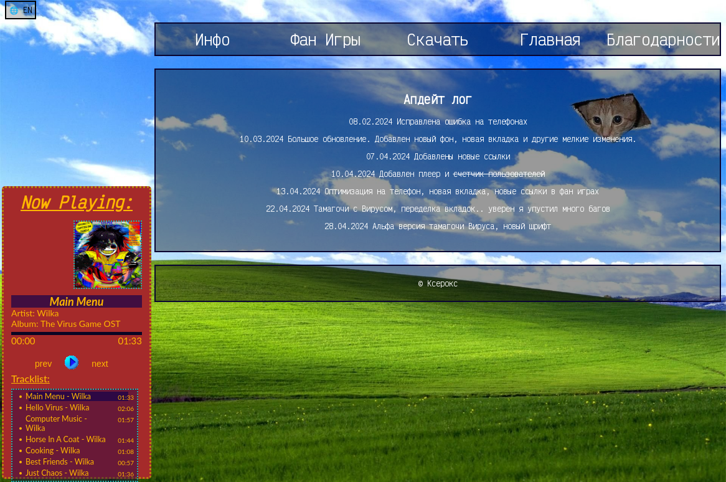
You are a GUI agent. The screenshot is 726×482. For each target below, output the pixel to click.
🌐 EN (20, 10)
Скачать (437, 39)
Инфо (212, 39)
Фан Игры (325, 39)
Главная (550, 39)
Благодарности (663, 39)
